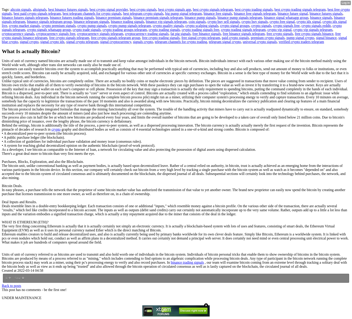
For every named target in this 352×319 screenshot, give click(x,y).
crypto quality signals (168, 26)
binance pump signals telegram (240, 17)
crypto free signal (282, 22)
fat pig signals (180, 34)
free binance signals (206, 34)
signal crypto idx (52, 42)
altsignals (39, 9)
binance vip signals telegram (166, 22)
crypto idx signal (309, 22)
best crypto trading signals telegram (300, 9)
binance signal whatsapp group (286, 17)
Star (19, 278)
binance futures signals (326, 13)
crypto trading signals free (200, 30)
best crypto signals (143, 9)
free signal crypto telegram (200, 38)
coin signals (197, 22)
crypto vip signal (279, 30)
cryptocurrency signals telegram (100, 34)
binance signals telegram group (49, 22)
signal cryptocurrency (115, 42)
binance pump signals (200, 17)
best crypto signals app (174, 9)
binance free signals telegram (255, 13)
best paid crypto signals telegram (37, 13)
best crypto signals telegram (213, 9)
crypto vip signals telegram (312, 30)
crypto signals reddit (316, 26)
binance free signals (218, 13)
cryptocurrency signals (18, 34)
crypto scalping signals (201, 26)
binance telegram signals (91, 22)
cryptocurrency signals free (55, 34)
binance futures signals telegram (25, 17)
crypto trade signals (87, 30)
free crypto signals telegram (69, 38)
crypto (56, 129)
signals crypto (143, 42)
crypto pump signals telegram (129, 26)
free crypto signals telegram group (115, 38)
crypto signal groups (235, 26)
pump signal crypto (300, 38)
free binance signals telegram (244, 34)
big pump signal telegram (183, 13)
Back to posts (11, 286)
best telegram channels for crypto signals (92, 13)
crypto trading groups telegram (125, 30)
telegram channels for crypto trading (181, 42)
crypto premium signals (59, 26)
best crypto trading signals (254, 9)
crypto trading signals (164, 30)
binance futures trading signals (72, 17)
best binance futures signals (68, 9)
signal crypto (29, 42)
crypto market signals (24, 26)
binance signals (321, 17)
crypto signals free (286, 26)
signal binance (326, 38)
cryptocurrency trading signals (147, 34)
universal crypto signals (260, 42)
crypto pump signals (92, 26)
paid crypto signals (235, 38)
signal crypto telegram (82, 42)
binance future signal (293, 13)
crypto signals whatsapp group (49, 30)
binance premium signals (114, 17)
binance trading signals (127, 22)
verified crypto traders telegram (301, 42)
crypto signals (261, 26)
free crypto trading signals (161, 38)
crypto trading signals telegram (243, 30)
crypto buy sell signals (223, 22)
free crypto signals (279, 34)
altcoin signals (20, 9)
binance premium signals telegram (158, 17)
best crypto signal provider (109, 9)
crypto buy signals (255, 22)
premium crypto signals (268, 38)
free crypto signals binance (314, 34)
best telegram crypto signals (143, 13)
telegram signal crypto (225, 42)
